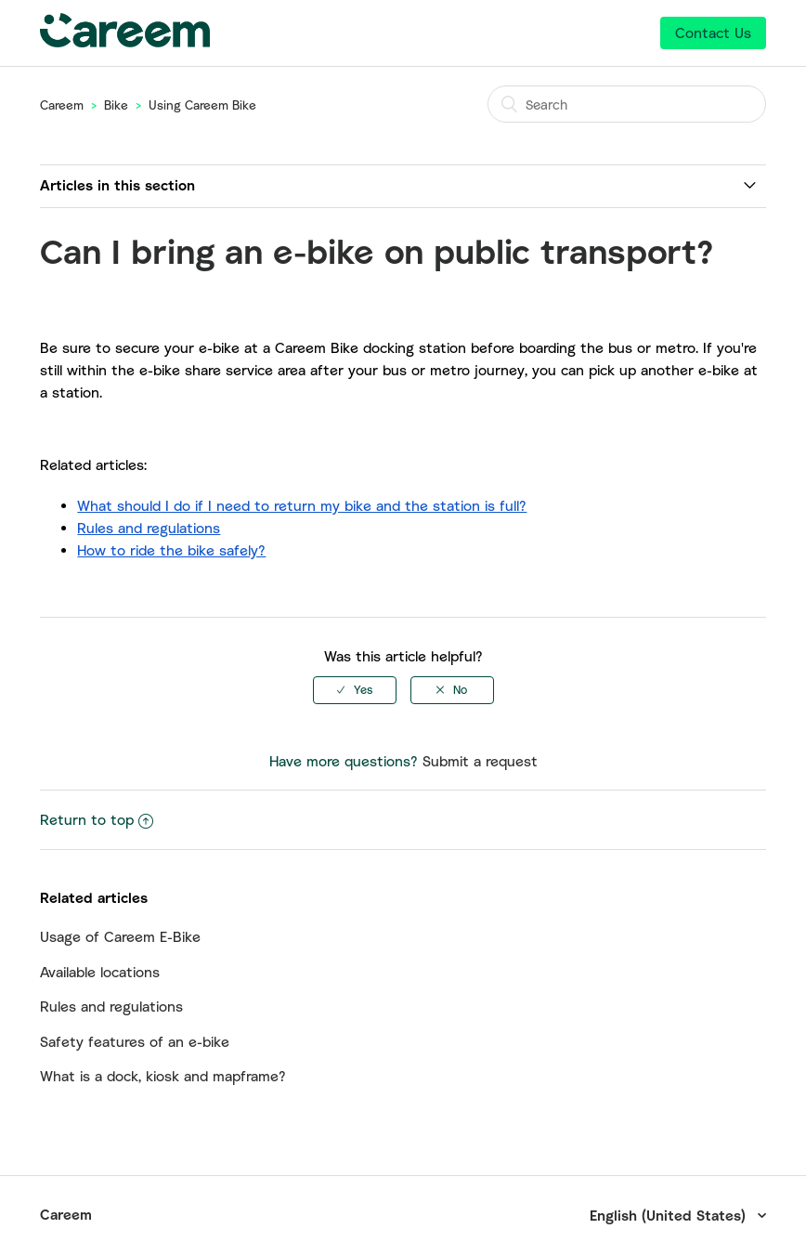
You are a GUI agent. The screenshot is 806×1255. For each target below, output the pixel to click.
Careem (62, 105)
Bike (116, 105)
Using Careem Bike (202, 105)
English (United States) (670, 1215)
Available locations (100, 971)
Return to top (96, 819)
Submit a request (480, 760)
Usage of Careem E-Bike (120, 936)
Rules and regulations (111, 1006)
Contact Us (713, 32)
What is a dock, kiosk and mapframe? (163, 1075)
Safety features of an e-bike (134, 1041)
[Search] (627, 104)
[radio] (354, 690)
